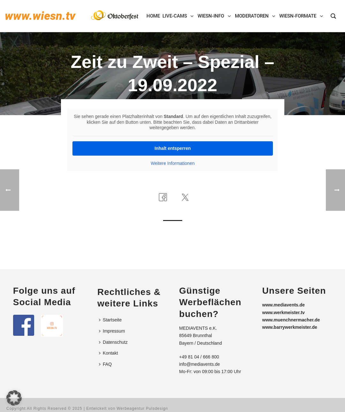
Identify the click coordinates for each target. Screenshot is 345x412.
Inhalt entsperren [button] (172, 148)
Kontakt (108, 353)
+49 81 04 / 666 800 (199, 356)
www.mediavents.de (283, 304)
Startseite (110, 319)
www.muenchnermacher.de (291, 319)
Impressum (112, 331)
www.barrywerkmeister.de (289, 327)
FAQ (105, 364)
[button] (14, 398)
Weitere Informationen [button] (172, 163)
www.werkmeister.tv (283, 312)
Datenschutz (113, 342)
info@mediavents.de (199, 364)
